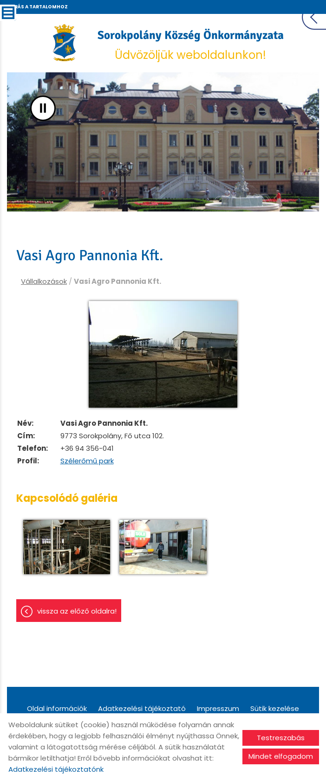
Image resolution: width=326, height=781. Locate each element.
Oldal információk (57, 708)
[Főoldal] (64, 42)
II (43, 108)
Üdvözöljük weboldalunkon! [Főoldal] (191, 45)
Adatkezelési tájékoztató (142, 708)
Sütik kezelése (274, 708)
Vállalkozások (44, 281)
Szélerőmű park (87, 461)
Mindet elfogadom (280, 756)
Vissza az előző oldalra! (77, 611)
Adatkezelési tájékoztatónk (56, 769)
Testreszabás (281, 738)
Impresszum (218, 708)
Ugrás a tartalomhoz (37, 6)
